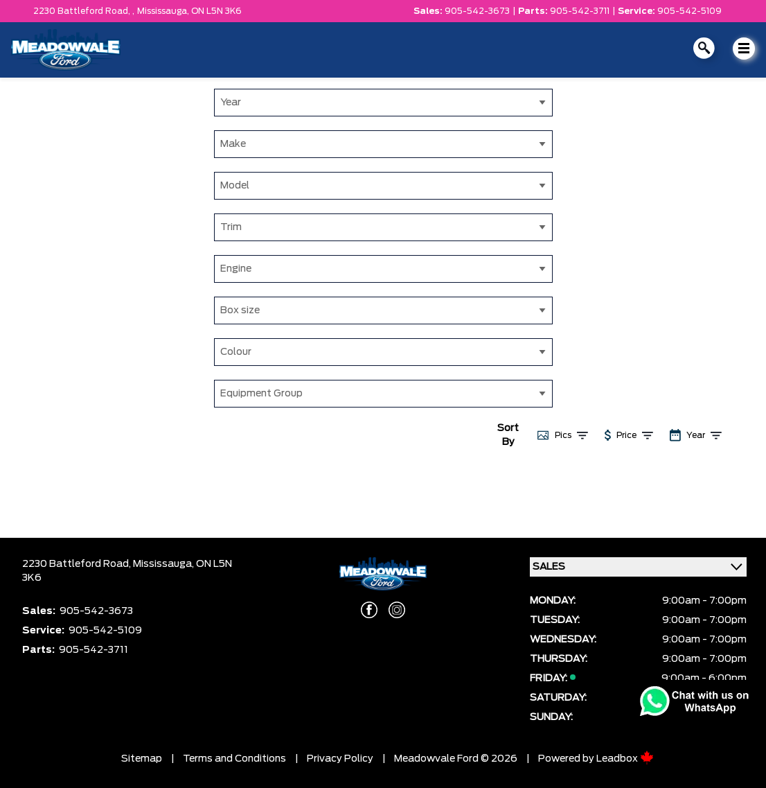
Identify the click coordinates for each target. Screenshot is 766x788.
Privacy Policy (340, 759)
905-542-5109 (689, 11)
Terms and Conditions (234, 759)
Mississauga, (164, 11)
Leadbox (625, 759)
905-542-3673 (477, 11)
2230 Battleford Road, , (83, 11)
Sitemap (141, 759)
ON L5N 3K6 (216, 11)
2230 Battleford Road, (77, 564)
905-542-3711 (579, 11)
